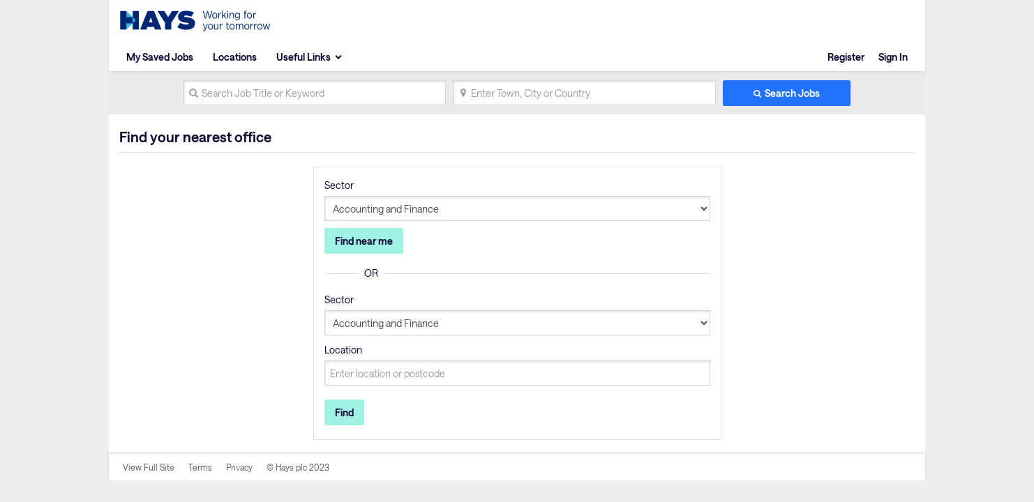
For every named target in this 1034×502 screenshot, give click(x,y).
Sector (339, 185)
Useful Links (303, 57)
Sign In (893, 57)
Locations (235, 57)
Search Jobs (792, 93)
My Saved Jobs (159, 57)
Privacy (239, 467)
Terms (200, 467)
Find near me (364, 241)
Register (845, 57)
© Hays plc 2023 (298, 467)
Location (343, 350)
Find (344, 412)
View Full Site (148, 467)
